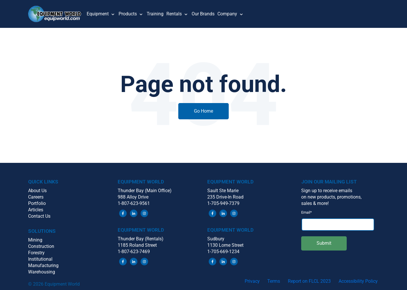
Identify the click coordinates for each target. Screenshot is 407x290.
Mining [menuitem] (35, 240)
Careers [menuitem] (35, 197)
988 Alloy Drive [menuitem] (133, 197)
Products (128, 14)
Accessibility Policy (358, 281)
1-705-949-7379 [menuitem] (223, 203)
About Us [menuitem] (37, 190)
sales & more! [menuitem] (315, 203)
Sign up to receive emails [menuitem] (326, 190)
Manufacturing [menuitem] (43, 265)
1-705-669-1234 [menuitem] (223, 251)
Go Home (203, 111)
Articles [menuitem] (35, 209)
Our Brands (203, 14)
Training (155, 14)
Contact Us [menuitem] (39, 216)
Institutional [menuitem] (40, 259)
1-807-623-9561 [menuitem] (134, 203)
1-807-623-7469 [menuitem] (134, 251)
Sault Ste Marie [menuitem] (223, 190)
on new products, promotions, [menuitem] (331, 197)
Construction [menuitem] (41, 246)
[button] (57, 14)
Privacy (252, 281)
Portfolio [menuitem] (37, 203)
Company (227, 14)
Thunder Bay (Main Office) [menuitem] (145, 190)
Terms (273, 281)
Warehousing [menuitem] (41, 272)
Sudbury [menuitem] (215, 239)
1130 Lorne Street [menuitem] (225, 245)
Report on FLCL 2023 (309, 281)
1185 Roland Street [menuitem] (137, 245)
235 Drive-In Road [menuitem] (225, 197)
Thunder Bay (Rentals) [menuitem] (140, 239)
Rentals (174, 14)
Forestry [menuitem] (36, 252)
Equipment (98, 14)
